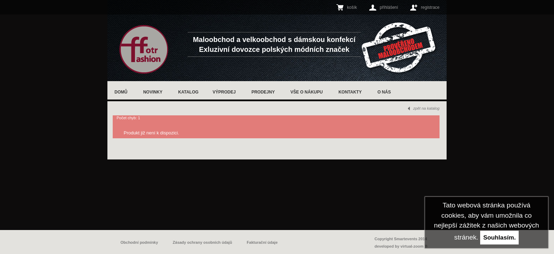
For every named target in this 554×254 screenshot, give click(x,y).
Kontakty (350, 92)
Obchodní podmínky (139, 242)
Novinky (153, 92)
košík (352, 7)
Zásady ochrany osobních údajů (202, 242)
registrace (430, 7)
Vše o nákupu (306, 92)
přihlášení (389, 7)
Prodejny (263, 92)
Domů (121, 92)
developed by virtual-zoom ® (401, 246)
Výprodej (224, 92)
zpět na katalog (426, 108)
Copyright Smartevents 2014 (401, 239)
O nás (384, 92)
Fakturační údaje (262, 242)
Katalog (188, 92)
